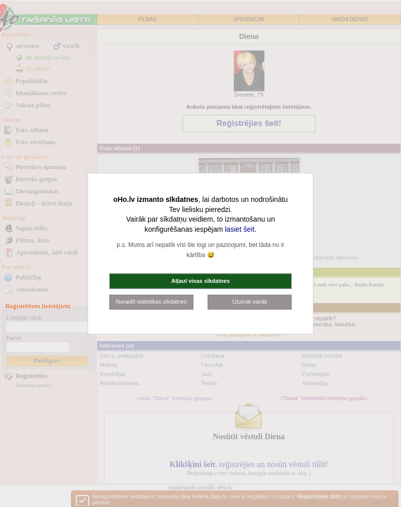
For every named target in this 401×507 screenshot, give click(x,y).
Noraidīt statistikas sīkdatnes (151, 302)
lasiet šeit (239, 229)
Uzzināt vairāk (249, 302)
